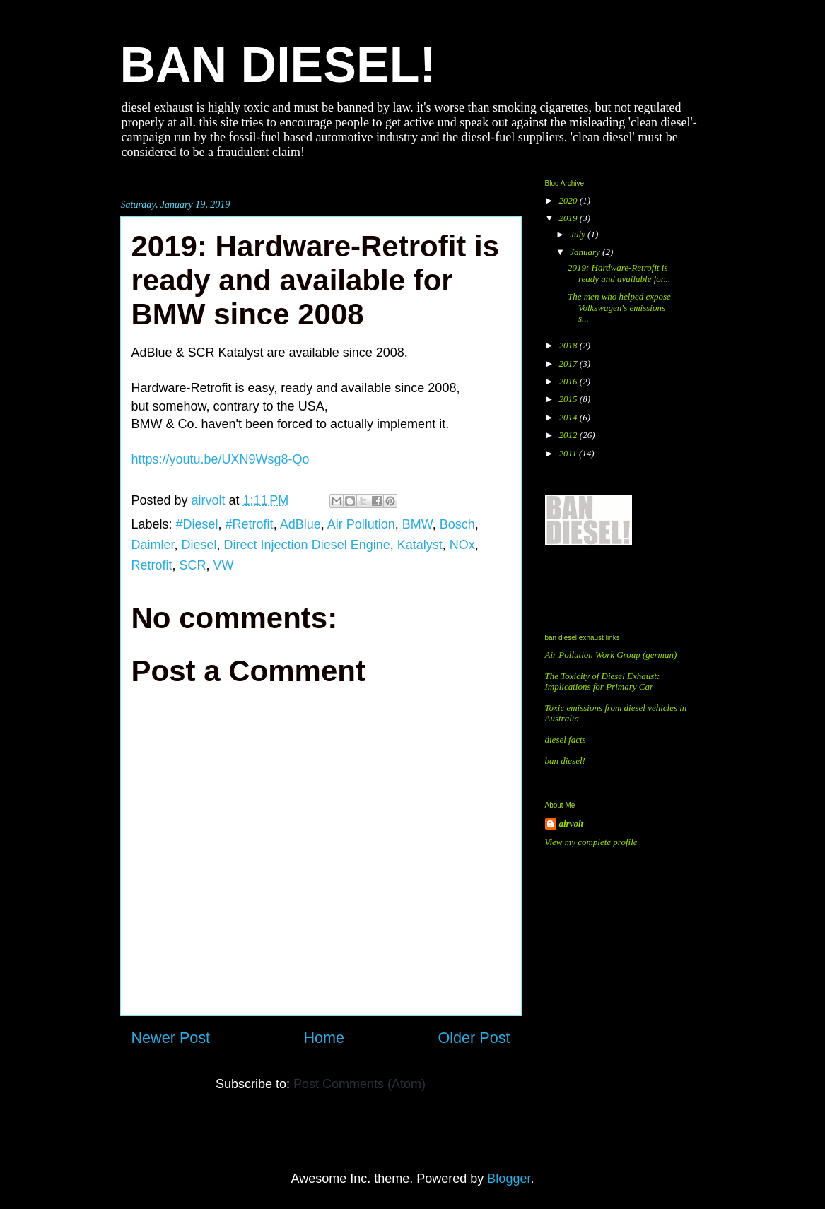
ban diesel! (565, 760)
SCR (193, 565)
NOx (462, 545)
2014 (569, 417)
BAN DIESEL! (278, 65)
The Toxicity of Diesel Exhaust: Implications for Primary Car (602, 681)
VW (223, 565)
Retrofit (151, 565)
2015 (569, 399)
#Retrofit (250, 524)
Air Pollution (361, 524)
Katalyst (420, 545)
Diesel (199, 545)
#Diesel (197, 524)
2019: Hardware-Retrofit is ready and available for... (619, 273)
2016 (569, 381)
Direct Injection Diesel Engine (307, 545)
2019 (569, 218)
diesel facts (565, 739)
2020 (569, 200)
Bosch (457, 524)
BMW (417, 524)
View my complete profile (591, 842)
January (586, 252)
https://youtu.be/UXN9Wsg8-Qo (220, 459)
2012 (569, 435)
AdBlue (300, 524)
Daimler (153, 545)
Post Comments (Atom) (359, 1084)
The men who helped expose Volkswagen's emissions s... (619, 307)
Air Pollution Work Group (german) (611, 654)
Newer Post (171, 1037)
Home (323, 1037)
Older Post (474, 1037)
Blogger (508, 1179)
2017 (569, 363)
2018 (569, 345)
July (578, 234)
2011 (569, 453)
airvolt (571, 823)
